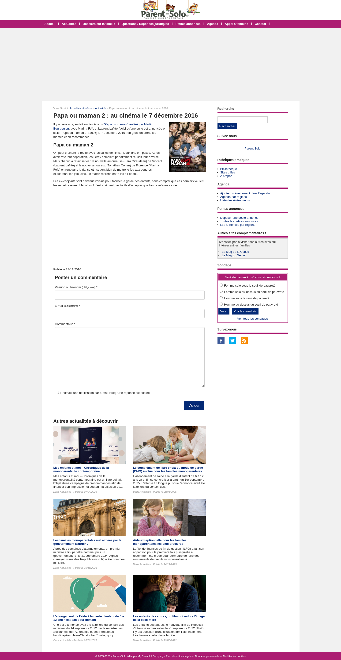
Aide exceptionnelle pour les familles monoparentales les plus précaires (160, 541)
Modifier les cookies (234, 656)
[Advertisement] (170, 64)
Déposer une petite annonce (239, 217)
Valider (193, 405)
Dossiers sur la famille (99, 24)
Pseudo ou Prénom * (76, 287)
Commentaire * (65, 324)
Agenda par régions (233, 197)
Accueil (50, 24)
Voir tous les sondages (252, 318)
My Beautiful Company (151, 656)
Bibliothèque (228, 169)
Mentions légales (183, 656)
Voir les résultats (245, 311)
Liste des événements (235, 200)
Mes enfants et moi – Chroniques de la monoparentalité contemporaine (81, 469)
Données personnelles (208, 656)
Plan (168, 656)
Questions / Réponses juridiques (145, 24)
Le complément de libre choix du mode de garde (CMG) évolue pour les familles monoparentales (168, 469)
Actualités (69, 24)
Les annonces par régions (237, 224)
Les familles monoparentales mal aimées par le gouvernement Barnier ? (87, 541)
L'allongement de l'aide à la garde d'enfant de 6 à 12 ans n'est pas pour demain (88, 618)
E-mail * (67, 305)
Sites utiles (227, 172)
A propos (226, 176)
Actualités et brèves (81, 108)
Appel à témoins (236, 24)
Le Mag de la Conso (235, 251)
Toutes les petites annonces (239, 221)
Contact (260, 24)
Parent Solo (253, 148)
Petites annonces (188, 24)
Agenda (212, 24)
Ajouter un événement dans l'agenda (245, 193)
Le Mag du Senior (234, 255)
